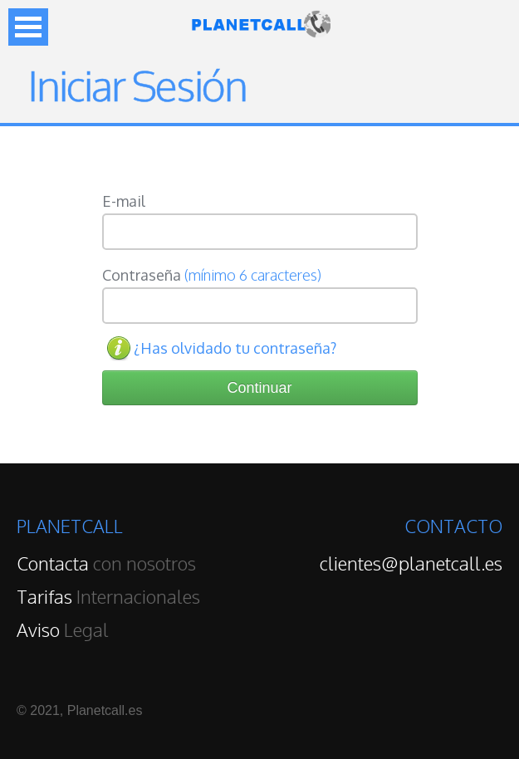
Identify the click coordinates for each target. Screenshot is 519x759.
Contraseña (211, 275)
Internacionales (108, 596)
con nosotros (106, 563)
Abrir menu (28, 27)
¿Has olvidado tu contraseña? (235, 348)
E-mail (123, 201)
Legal (63, 629)
